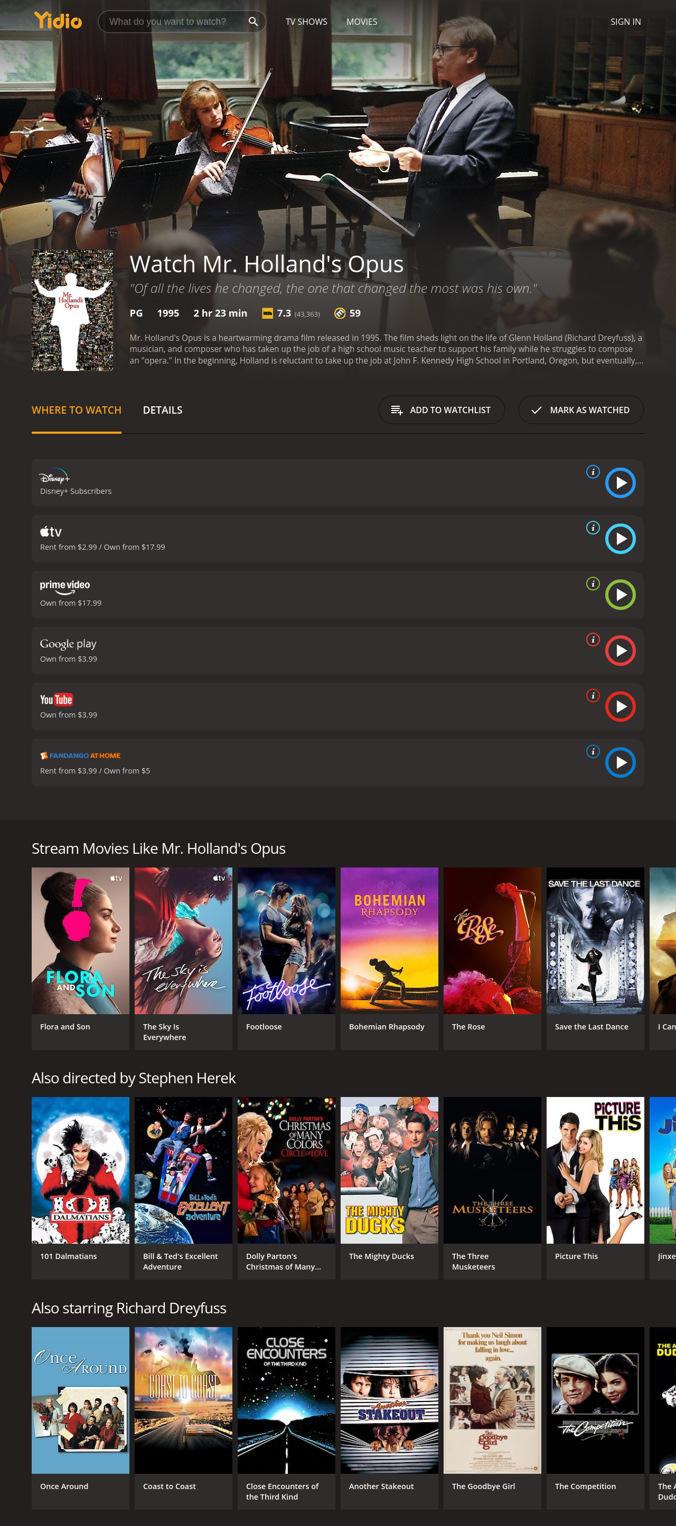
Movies (362, 21)
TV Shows (306, 21)
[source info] (591, 472)
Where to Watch (76, 410)
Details (162, 410)
